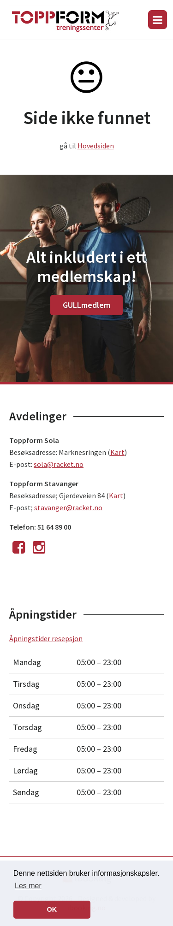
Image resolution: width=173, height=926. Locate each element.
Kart (117, 452)
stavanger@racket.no (68, 507)
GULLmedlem (86, 305)
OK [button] (52, 909)
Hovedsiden (96, 145)
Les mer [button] (28, 886)
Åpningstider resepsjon (46, 638)
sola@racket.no (59, 464)
